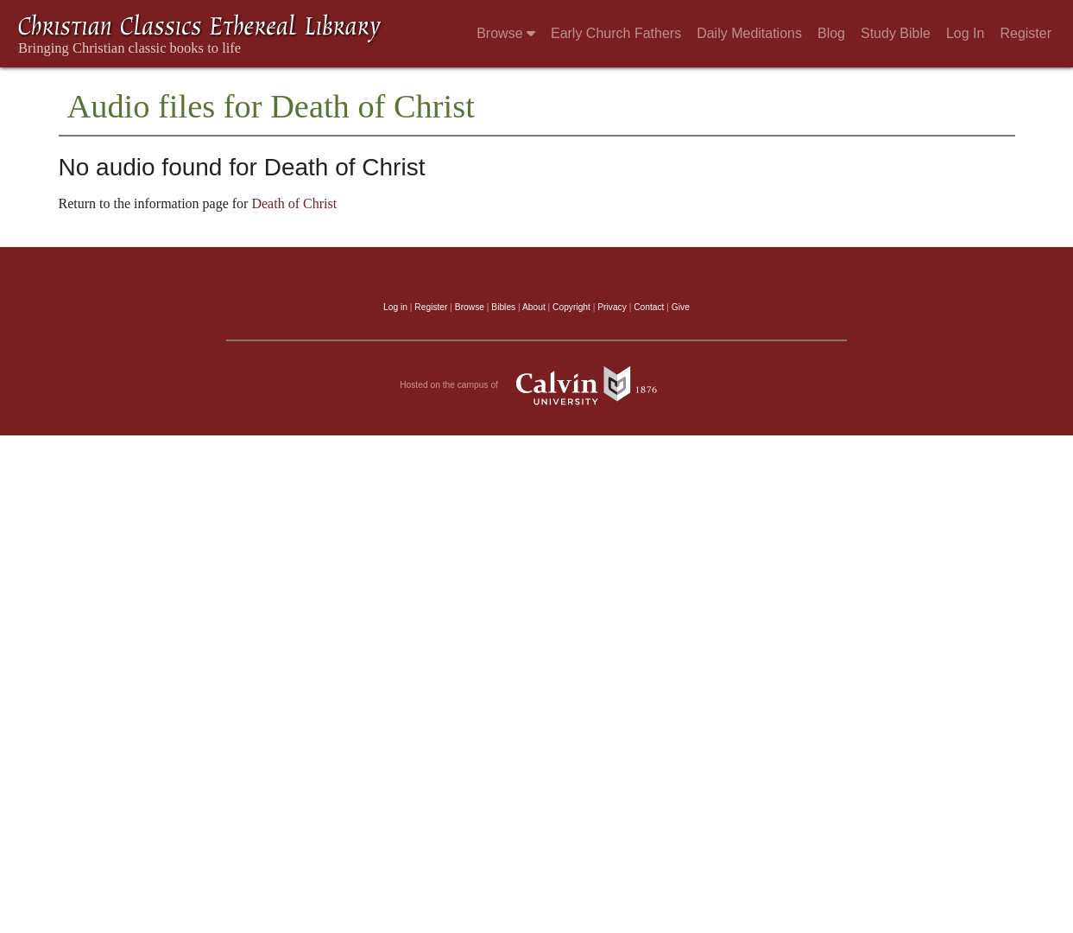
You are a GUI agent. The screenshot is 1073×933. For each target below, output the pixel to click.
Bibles (503, 307)
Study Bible (896, 33)
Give (681, 307)
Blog (831, 33)
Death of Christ (294, 203)
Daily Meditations (749, 33)
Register (1025, 33)
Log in (395, 307)
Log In (965, 33)
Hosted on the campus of (536, 385)
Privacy (612, 307)
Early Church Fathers (616, 33)
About (534, 307)
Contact (649, 307)
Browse (506, 33)
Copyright (571, 307)
